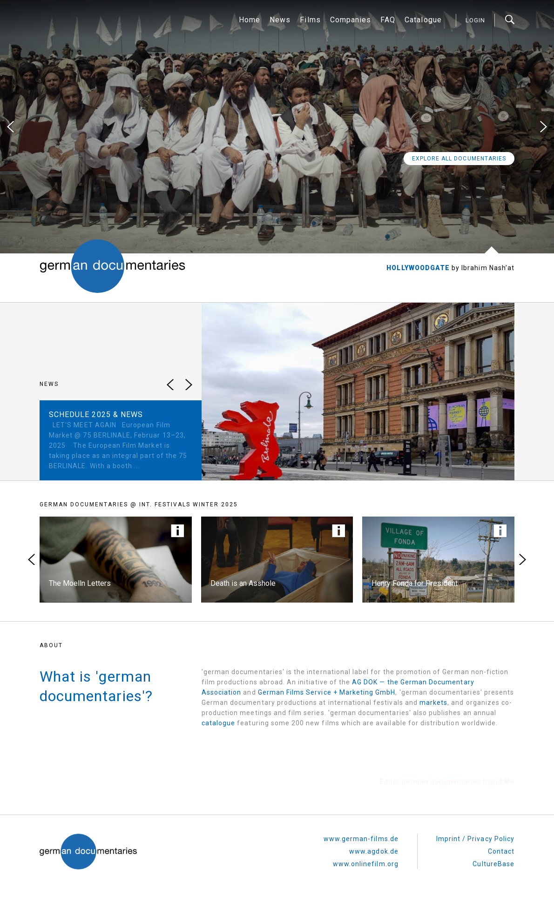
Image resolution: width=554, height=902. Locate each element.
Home (249, 19)
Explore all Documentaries (459, 158)
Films (310, 19)
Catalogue (423, 19)
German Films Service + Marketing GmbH (327, 692)
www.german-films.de (361, 838)
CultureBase (493, 864)
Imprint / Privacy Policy (475, 838)
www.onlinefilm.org (366, 864)
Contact (501, 851)
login (475, 20)
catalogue (218, 723)
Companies (350, 19)
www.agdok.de (374, 851)
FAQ (387, 19)
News (280, 19)
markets (433, 702)
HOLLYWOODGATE (419, 268)
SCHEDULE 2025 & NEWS (96, 414)
